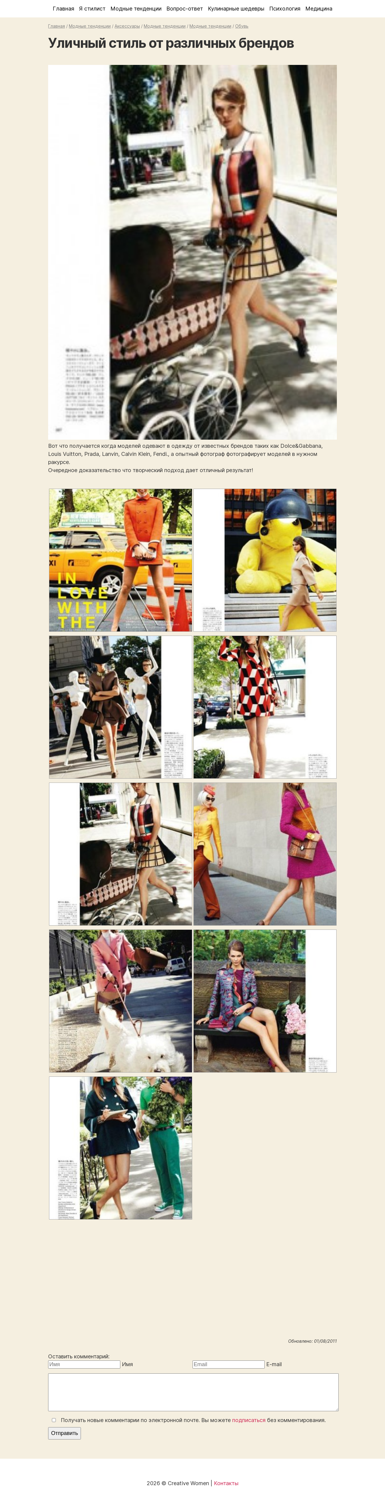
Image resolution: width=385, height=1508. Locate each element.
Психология (284, 8)
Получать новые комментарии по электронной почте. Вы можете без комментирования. (187, 1420)
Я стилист (92, 8)
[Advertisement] (192, 1287)
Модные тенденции (136, 8)
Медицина (318, 8)
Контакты (226, 1483)
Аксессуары (127, 26)
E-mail (274, 1364)
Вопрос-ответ (184, 8)
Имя (127, 1364)
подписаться (249, 1420)
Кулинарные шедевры (236, 8)
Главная (63, 8)
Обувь (241, 26)
